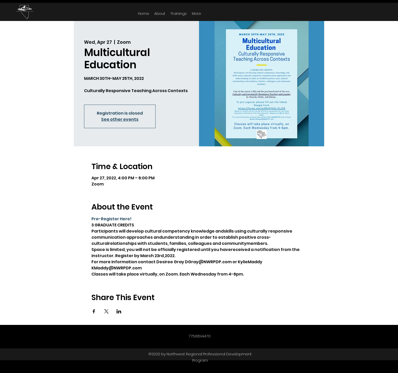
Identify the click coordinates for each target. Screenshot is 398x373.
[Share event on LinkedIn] (118, 311)
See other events (119, 119)
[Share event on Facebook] (93, 311)
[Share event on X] (106, 311)
